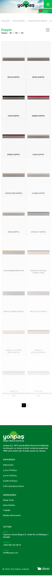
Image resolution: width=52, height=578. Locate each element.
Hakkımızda (8, 464)
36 (16, 33)
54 (22, 33)
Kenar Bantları (9, 505)
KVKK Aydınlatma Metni (13, 486)
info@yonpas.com (10, 552)
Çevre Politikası (10, 475)
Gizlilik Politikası (10, 481)
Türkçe (45, 11)
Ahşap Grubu (8, 500)
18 (11, 33)
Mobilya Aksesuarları (12, 515)
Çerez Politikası (10, 470)
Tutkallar (6, 510)
